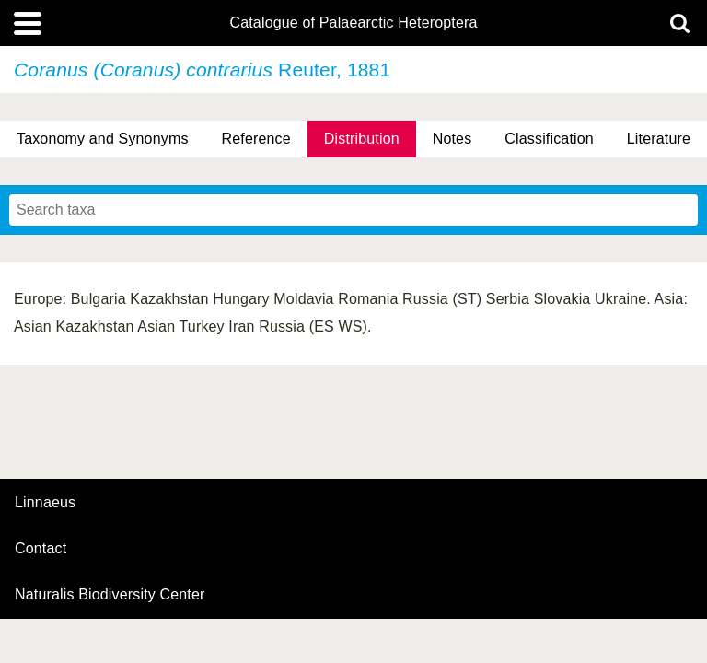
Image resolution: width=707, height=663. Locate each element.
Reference (256, 138)
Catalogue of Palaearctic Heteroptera (353, 23)
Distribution (362, 138)
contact (40, 548)
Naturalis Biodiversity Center (110, 594)
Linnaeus (45, 502)
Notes (452, 138)
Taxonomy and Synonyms (103, 138)
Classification (549, 138)
